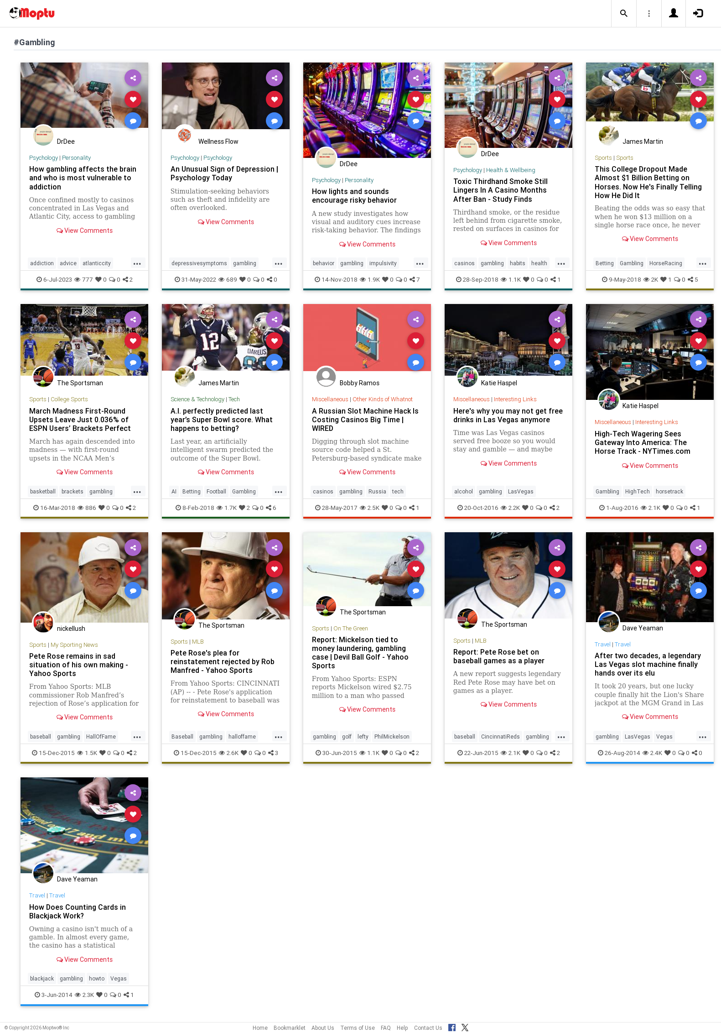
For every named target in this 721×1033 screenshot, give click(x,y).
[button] (624, 13)
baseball (40, 736)
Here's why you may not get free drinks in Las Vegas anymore (508, 415)
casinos (464, 263)
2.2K (510, 507)
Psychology (43, 158)
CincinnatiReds (500, 736)
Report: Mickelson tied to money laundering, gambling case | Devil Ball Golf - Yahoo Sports (360, 652)
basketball (43, 491)
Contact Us (428, 1027)
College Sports (69, 399)
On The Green (350, 628)
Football (216, 491)
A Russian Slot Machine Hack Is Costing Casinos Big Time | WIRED (365, 419)
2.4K (652, 753)
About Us (322, 1027)
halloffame (242, 736)
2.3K (84, 995)
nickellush (71, 628)
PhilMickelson (392, 736)
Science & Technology (197, 399)
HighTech (637, 491)
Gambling (631, 263)
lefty (363, 736)
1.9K (370, 279)
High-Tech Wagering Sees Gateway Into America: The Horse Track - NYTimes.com (642, 442)
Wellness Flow (218, 141)
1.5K (87, 753)
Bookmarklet (290, 1027)
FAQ (386, 1027)
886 (87, 507)
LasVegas (521, 491)
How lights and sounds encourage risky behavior (354, 196)
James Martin (642, 141)
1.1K (511, 279)
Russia (377, 491)
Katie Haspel (499, 383)
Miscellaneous (330, 399)
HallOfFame (101, 736)
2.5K (369, 507)
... (137, 262)
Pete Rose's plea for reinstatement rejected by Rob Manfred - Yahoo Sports (223, 661)
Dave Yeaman (642, 628)
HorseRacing (665, 263)
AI (173, 491)
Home (260, 1027)
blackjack (42, 978)
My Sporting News (74, 645)
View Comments (85, 230)
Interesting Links (515, 399)
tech (398, 491)
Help (402, 1027)
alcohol (463, 491)
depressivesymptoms (199, 263)
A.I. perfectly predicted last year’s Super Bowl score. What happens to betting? (222, 419)
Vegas (664, 736)
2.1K (650, 507)
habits (517, 263)
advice (68, 263)
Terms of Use (357, 1027)
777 (83, 279)
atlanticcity (97, 263)
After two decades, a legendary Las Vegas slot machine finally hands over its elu (648, 664)
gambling (244, 263)
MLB (198, 641)
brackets (72, 491)
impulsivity (383, 263)
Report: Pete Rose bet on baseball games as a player (499, 656)
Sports (603, 158)
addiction (42, 263)
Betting (605, 263)
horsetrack (669, 491)
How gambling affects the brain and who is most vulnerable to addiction (82, 177)
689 (227, 279)
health (539, 263)
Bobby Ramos (359, 383)
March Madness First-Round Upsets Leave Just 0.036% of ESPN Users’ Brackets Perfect (80, 419)
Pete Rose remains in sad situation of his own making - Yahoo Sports (78, 664)
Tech (234, 399)
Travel (603, 644)
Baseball (182, 736)
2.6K (229, 753)
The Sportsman (80, 383)
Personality (76, 158)
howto (96, 978)
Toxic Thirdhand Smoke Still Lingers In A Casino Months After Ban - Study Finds (500, 190)
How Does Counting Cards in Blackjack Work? (77, 911)
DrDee (66, 141)
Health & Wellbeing (510, 170)
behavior (323, 263)
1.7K (227, 507)
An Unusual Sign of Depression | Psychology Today (224, 173)
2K (650, 279)
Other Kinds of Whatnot (383, 399)
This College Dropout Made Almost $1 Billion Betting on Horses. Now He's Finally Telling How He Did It (648, 181)
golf (347, 736)
